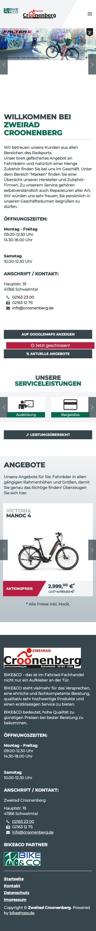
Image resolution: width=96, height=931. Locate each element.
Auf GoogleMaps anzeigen (48, 334)
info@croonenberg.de (33, 308)
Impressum (15, 899)
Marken (38, 174)
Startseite (14, 878)
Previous (4, 64)
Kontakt (12, 885)
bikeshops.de (21, 913)
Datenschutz (16, 892)
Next (92, 64)
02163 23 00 (23, 297)
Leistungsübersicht (48, 435)
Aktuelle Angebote (48, 354)
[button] (90, 14)
